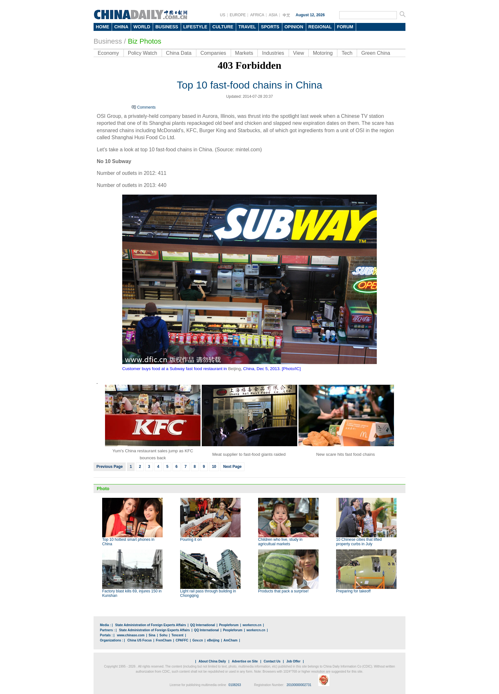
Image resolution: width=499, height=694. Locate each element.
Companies (213, 53)
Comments (146, 107)
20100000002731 (298, 685)
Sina (152, 635)
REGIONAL (320, 26)
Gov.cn (198, 640)
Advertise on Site (245, 661)
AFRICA (257, 15)
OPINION (294, 26)
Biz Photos (144, 41)
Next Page (232, 466)
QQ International (202, 625)
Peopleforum (228, 625)
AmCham (230, 640)
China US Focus (139, 640)
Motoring (323, 53)
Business (108, 41)
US (222, 15)
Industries (273, 53)
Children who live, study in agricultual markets (280, 541)
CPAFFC (182, 640)
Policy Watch (142, 53)
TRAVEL (247, 26)
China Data (179, 53)
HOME (102, 26)
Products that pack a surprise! (283, 591)
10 (214, 466)
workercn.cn (251, 625)
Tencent (178, 635)
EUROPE (238, 15)
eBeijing (213, 640)
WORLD (141, 26)
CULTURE (222, 26)
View (298, 53)
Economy (108, 53)
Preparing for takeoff (353, 591)
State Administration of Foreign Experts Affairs (150, 625)
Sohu (163, 635)
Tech (346, 53)
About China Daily (212, 661)
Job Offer (293, 661)
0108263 (234, 685)
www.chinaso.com (130, 635)
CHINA (121, 26)
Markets (244, 53)
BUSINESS (166, 26)
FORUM (345, 26)
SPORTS (270, 26)
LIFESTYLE (195, 26)
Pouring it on (190, 539)
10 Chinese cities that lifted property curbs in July (359, 541)
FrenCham (164, 640)
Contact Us (272, 661)
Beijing (234, 368)
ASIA (273, 15)
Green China (375, 53)
